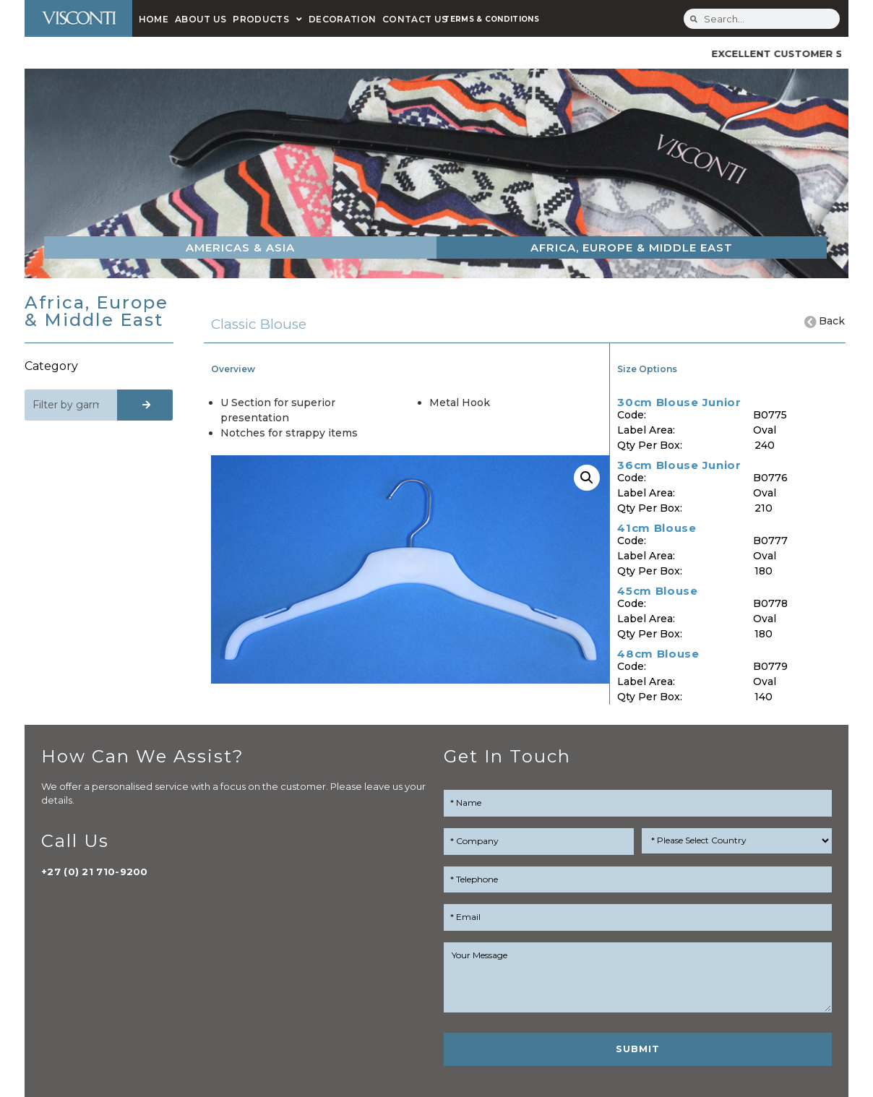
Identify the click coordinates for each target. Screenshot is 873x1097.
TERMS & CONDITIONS (491, 19)
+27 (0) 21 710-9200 (94, 871)
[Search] (145, 405)
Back (832, 320)
